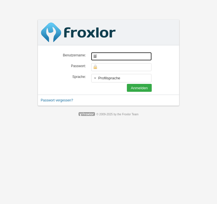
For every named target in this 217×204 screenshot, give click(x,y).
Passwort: (78, 66)
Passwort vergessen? (57, 100)
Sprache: (79, 77)
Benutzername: (74, 55)
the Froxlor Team (127, 114)
